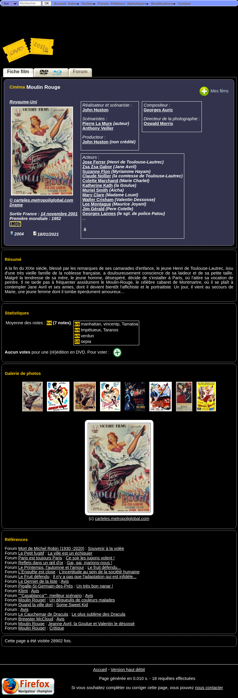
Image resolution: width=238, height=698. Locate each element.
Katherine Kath (97, 185)
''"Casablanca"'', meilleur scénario (50, 595)
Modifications (163, 3)
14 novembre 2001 (59, 213)
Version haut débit (128, 669)
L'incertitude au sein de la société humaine (99, 571)
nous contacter (209, 687)
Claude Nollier (96, 176)
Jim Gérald (93, 208)
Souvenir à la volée (106, 548)
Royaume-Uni (23, 102)
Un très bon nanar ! (95, 586)
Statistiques (138, 3)
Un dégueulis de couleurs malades (82, 600)
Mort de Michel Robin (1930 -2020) (51, 548)
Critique (56, 628)
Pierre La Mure (97, 123)
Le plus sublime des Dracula (99, 614)
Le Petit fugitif (31, 553)
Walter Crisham (98, 199)
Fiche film (18, 71)
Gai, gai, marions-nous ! (89, 562)
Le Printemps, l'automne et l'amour (51, 567)
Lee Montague (96, 204)
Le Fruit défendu (34, 576)
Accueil (60, 3)
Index (74, 3)
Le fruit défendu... (104, 567)
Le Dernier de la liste (38, 581)
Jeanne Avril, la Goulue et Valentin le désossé (91, 623)
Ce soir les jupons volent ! (90, 558)
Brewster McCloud (35, 619)
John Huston (95, 109)
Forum (103, 3)
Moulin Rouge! (32, 600)
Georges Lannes (99, 213)
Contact (184, 3)
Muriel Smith (95, 190)
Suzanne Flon (96, 171)
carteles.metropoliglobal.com (43, 200)
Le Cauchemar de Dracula (43, 614)
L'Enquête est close (36, 571)
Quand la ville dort (35, 604)
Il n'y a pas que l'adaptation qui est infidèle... (95, 576)
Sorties (89, 3)
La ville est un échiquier (70, 553)
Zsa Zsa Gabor (97, 166)
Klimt (23, 590)
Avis (65, 581)
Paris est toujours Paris (40, 558)
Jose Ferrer (94, 162)
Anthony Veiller (98, 128)
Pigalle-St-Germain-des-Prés (45, 586)
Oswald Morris (158, 123)
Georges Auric (158, 109)
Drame (16, 205)
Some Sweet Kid (72, 604)
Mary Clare (93, 194)
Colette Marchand (100, 180)
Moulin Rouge (31, 623)
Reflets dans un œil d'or (41, 562)
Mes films (214, 91)
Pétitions (118, 3)
